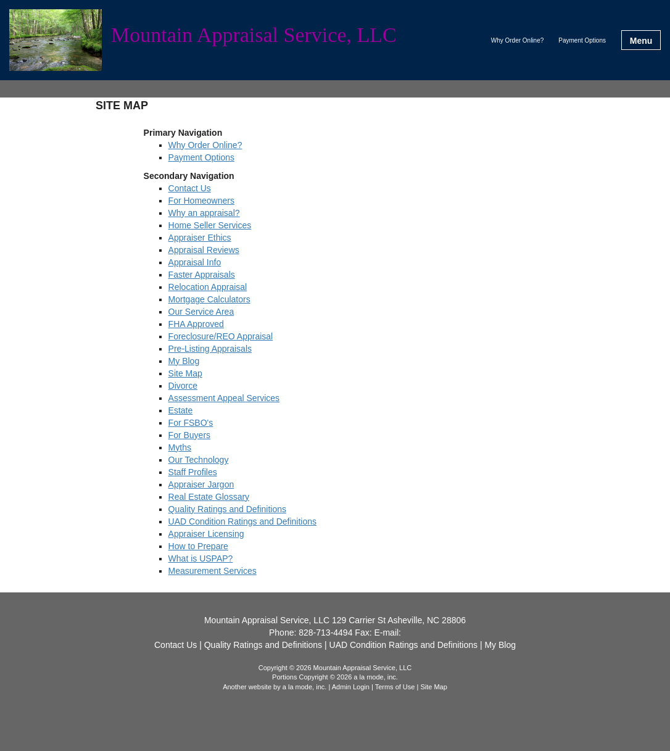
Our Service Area (201, 312)
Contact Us (189, 188)
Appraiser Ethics (199, 238)
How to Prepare (198, 546)
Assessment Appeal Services (224, 398)
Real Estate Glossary (209, 497)
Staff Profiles (192, 472)
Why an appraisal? (204, 213)
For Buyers (189, 435)
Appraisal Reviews (203, 250)
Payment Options (582, 40)
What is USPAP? (200, 558)
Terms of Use (395, 687)
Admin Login (351, 687)
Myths (179, 447)
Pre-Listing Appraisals (210, 349)
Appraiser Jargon (201, 484)
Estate (180, 410)
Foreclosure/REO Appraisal (220, 336)
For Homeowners (201, 200)
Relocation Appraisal (207, 287)
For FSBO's (190, 423)
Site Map (185, 373)
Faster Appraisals (201, 275)
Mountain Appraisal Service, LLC (254, 35)
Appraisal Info (194, 262)
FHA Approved (196, 324)
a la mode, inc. (305, 687)
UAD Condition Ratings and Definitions (242, 521)
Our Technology (198, 460)
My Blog (184, 361)
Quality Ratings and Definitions (227, 509)
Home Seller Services (210, 225)
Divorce (182, 386)
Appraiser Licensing (206, 534)
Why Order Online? (517, 40)
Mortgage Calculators (209, 299)
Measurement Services (212, 571)
